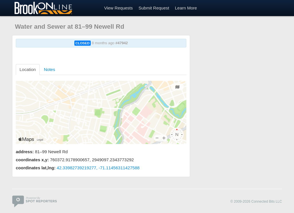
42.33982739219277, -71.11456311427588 (98, 167)
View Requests (118, 7)
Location (28, 69)
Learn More (186, 7)
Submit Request (153, 7)
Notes (49, 69)
